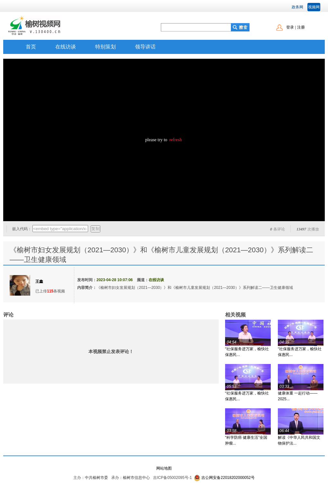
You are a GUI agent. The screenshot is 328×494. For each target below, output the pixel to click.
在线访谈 (65, 46)
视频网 (314, 7)
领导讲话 (145, 46)
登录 (290, 27)
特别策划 (105, 46)
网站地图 (164, 468)
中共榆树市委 (96, 477)
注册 (301, 27)
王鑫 (39, 281)
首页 (31, 46)
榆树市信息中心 (136, 477)
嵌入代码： (22, 229)
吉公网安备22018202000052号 (227, 477)
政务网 (297, 7)
